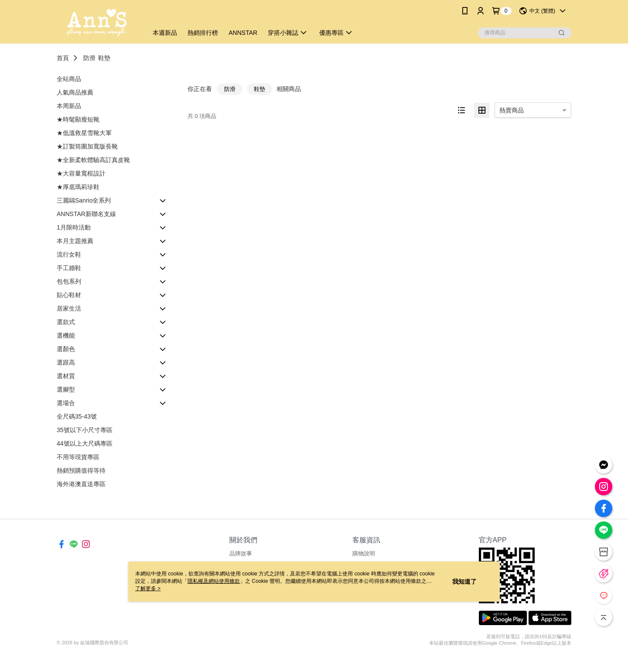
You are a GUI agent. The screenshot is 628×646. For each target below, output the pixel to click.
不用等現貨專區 (78, 456)
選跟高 (66, 362)
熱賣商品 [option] (511, 110)
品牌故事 (240, 553)
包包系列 (69, 281)
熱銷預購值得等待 (81, 470)
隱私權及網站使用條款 (214, 581)
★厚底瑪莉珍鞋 (78, 186)
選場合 (66, 402)
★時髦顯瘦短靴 (78, 119)
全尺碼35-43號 (77, 416)
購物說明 (363, 553)
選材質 (66, 375)
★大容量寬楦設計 (81, 173)
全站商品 (69, 78)
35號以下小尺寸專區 (85, 429)
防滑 (89, 57)
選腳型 (66, 389)
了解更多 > (147, 588)
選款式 (66, 321)
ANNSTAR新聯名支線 (86, 213)
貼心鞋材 (69, 294)
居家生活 (69, 308)
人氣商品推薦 (75, 92)
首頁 (63, 57)
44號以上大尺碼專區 (85, 443)
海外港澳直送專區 (81, 483)
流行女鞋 (69, 254)
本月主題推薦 (75, 240)
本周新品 (69, 105)
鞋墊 (104, 57)
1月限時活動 (74, 227)
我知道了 (464, 581)
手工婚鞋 (69, 267)
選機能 (66, 335)
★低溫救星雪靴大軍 (84, 132)
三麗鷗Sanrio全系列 (84, 200)
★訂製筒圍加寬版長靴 (87, 146)
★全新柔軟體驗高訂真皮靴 (93, 159)
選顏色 (66, 348)
